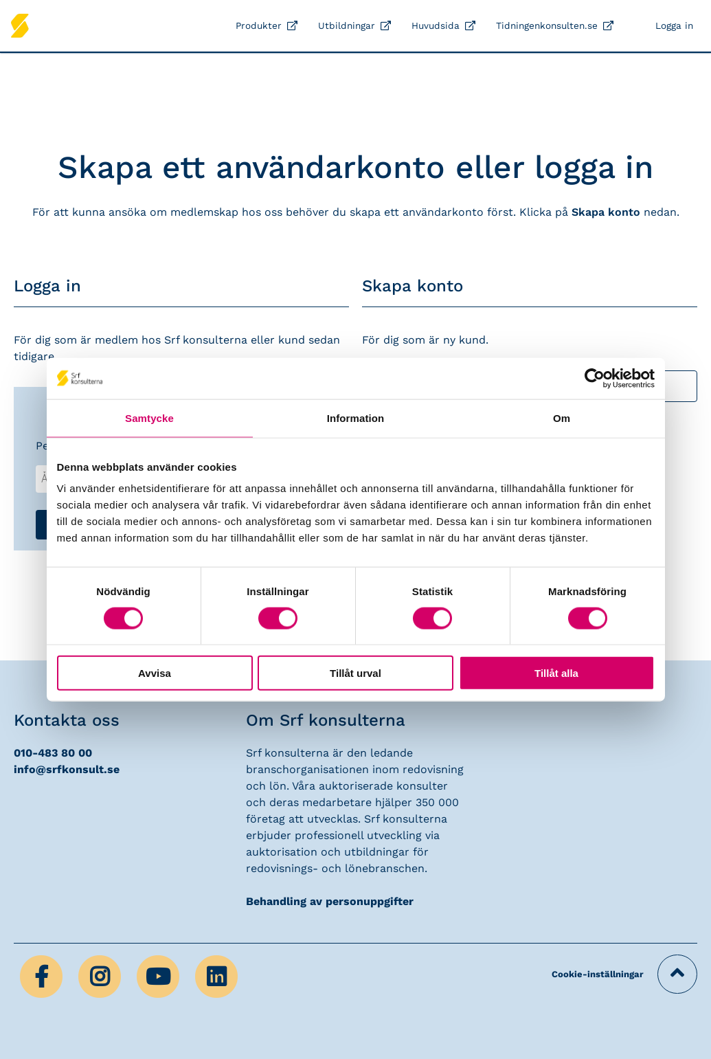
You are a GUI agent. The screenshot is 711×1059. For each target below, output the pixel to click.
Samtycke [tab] (149, 417)
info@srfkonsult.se (67, 769)
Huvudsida (435, 25)
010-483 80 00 (53, 752)
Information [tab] (356, 417)
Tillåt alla (556, 673)
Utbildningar (346, 25)
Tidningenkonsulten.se (547, 25)
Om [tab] (561, 417)
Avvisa (154, 673)
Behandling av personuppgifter (330, 901)
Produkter (259, 25)
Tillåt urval (355, 673)
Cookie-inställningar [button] (598, 974)
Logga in (674, 25)
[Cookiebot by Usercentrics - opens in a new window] (594, 378)
